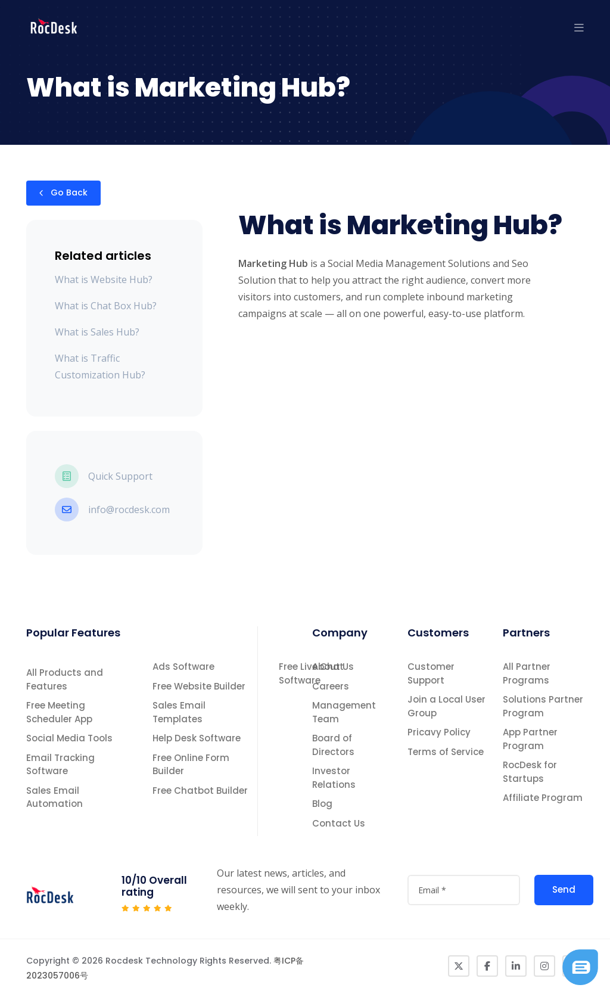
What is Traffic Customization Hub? (100, 366)
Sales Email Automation (54, 797)
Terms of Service (445, 752)
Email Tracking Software (60, 764)
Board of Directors (333, 745)
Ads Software (183, 666)
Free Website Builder (198, 686)
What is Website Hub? (103, 279)
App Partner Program (530, 739)
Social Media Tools (69, 738)
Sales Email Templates (179, 712)
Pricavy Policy (439, 732)
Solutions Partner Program (543, 706)
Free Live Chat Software (311, 673)
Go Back (63, 193)
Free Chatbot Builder (200, 790)
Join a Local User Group (446, 706)
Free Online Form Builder (190, 764)
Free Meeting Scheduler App (59, 712)
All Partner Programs (526, 673)
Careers (330, 686)
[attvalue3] (463, 890)
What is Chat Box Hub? (106, 305)
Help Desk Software (196, 738)
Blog (322, 803)
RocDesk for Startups (530, 772)
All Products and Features (64, 679)
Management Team (344, 712)
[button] (579, 27)
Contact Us (338, 823)
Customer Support (431, 673)
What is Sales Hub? (97, 331)
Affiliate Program (543, 797)
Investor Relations (334, 778)
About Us (333, 666)
